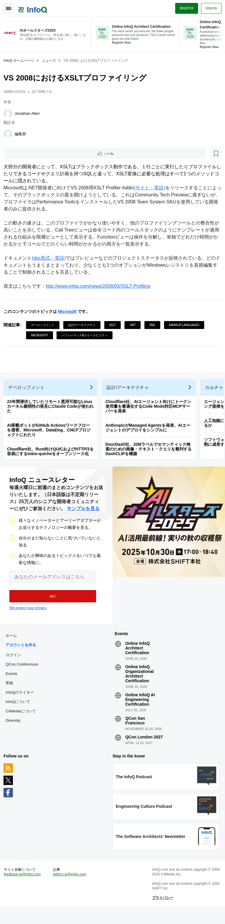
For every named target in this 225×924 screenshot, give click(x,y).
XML (155, 325)
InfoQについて (20, 711)
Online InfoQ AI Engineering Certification (140, 709)
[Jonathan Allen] (10, 113)
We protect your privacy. (28, 615)
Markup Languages (48, 336)
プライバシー (161, 912)
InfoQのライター (22, 702)
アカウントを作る (23, 655)
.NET (135, 325)
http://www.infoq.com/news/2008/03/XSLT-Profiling (100, 286)
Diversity (15, 730)
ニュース (51, 60)
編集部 (22, 133)
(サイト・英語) (152, 188)
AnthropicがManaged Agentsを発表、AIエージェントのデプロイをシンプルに (150, 433)
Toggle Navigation (11, 6)
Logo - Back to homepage (35, 6)
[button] (49, 604)
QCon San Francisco (135, 730)
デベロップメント (45, 325)
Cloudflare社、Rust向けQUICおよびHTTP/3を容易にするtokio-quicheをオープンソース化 (52, 456)
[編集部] (10, 133)
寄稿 (12, 693)
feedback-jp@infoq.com (24, 889)
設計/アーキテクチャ (84, 325)
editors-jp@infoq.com (71, 889)
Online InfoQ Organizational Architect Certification (139, 683)
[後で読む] (42, 153)
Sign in (208, 7)
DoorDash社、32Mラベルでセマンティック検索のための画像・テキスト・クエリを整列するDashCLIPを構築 (151, 454)
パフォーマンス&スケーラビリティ (131, 336)
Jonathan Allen (29, 113)
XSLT (115, 325)
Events (14, 683)
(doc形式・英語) (51, 258)
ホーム (13, 645)
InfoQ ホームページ (21, 60)
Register (184, 7)
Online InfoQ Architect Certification (137, 658)
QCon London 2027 (144, 747)
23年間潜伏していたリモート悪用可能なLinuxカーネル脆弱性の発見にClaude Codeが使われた (52, 411)
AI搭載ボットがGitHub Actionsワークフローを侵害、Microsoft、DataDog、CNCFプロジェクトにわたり (51, 435)
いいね (22, 153)
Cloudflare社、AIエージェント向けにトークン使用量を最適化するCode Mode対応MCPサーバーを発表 (151, 411)
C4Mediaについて (23, 721)
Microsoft (69, 312)
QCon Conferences (24, 674)
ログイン (15, 664)
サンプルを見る (83, 516)
